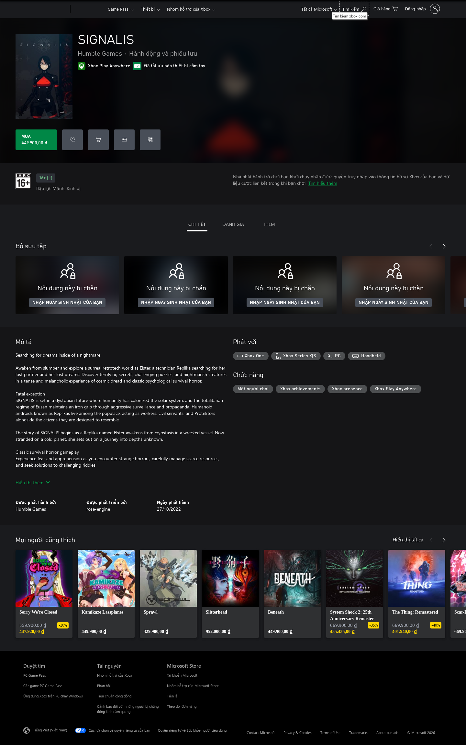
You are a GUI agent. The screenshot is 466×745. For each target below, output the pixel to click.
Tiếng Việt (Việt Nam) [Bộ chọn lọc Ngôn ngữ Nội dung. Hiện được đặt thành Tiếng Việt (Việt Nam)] (50, 730)
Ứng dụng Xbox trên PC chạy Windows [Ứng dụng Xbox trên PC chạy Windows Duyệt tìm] (53, 696)
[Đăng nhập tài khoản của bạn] (422, 9)
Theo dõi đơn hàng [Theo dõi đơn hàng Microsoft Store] (181, 706)
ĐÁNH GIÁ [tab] (233, 224)
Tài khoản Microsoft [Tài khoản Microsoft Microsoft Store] (182, 675)
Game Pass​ (118, 9)
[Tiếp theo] (444, 246)
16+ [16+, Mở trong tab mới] (45, 178)
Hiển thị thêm (33, 482)
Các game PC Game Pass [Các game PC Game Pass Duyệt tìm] (42, 686)
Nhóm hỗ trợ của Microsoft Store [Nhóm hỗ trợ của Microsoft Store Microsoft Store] (193, 686)
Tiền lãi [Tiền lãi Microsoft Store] (173, 696)
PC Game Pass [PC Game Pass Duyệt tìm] (34, 675)
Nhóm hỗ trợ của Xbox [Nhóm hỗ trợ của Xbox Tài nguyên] (114, 675)
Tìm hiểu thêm (322, 183)
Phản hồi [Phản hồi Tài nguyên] (104, 686)
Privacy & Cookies (297, 732)
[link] (44, 594)
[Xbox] (88, 9)
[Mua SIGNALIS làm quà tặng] (124, 139)
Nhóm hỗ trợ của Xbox (188, 9)
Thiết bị (148, 9)
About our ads (387, 732)
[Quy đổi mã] (150, 139)
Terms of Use (330, 732)
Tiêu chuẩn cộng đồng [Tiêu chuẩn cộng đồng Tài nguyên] (114, 696)
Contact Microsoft (261, 732)
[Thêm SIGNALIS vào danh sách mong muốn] (72, 139)
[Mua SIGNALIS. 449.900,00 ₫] (36, 139)
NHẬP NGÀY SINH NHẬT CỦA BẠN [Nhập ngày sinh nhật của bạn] (67, 302)
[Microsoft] (45, 9)
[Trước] (431, 246)
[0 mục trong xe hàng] (385, 8)
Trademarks (358, 732)
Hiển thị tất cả (408, 539)
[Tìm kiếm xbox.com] (354, 8)
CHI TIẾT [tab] (196, 224)
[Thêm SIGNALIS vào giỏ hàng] (98, 139)
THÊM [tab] (269, 224)
